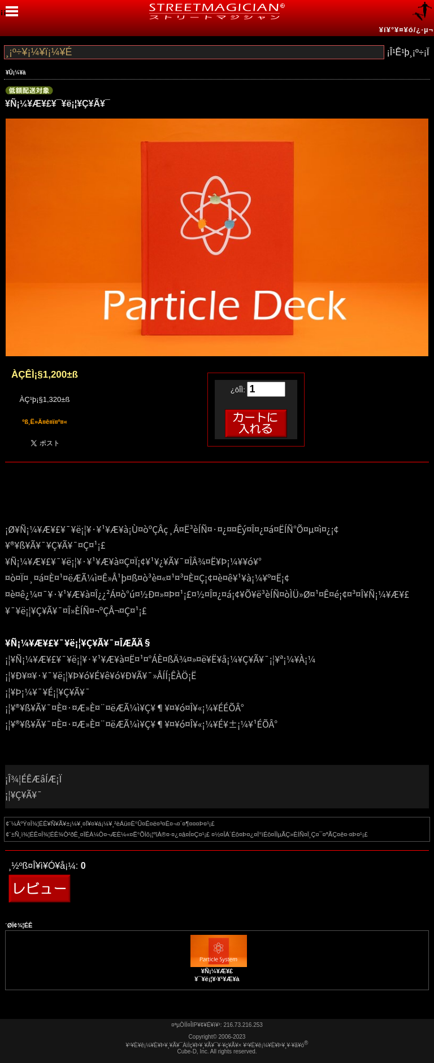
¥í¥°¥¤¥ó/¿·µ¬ (406, 29)
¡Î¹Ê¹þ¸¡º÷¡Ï (408, 52)
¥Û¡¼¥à (16, 72)
